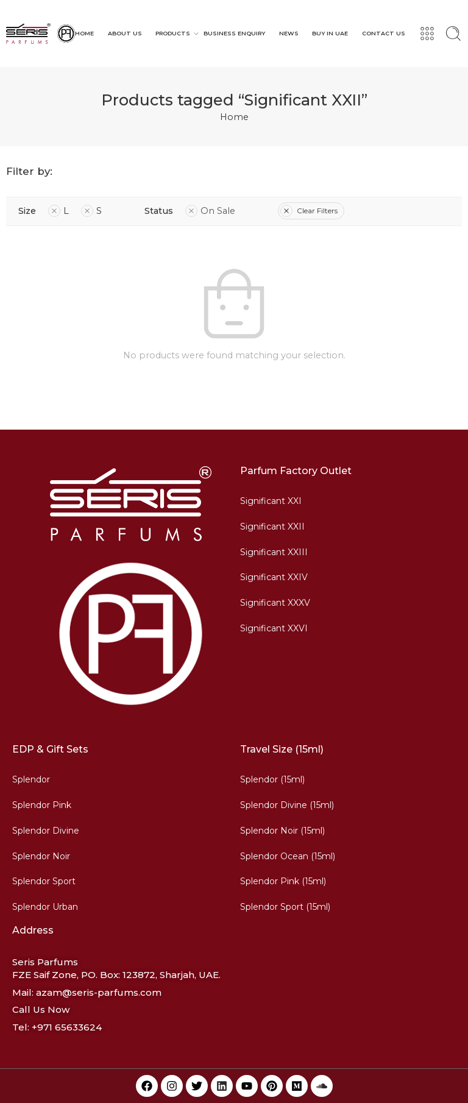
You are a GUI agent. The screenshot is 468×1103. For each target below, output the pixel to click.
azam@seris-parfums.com (98, 992)
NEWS (289, 33)
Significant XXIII (274, 552)
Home (234, 117)
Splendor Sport (44, 881)
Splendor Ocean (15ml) (287, 856)
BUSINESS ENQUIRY (234, 33)
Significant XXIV (274, 577)
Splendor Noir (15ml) (282, 830)
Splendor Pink (41, 805)
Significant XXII (272, 526)
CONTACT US (383, 33)
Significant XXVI (274, 628)
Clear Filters (309, 210)
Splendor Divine (45, 830)
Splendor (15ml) (272, 779)
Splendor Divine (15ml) (287, 805)
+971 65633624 (67, 1027)
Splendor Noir (41, 856)
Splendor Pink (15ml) (283, 881)
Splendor (31, 779)
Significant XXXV (275, 602)
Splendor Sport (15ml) (285, 906)
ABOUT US (125, 33)
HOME (84, 33)
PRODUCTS (172, 33)
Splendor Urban (45, 906)
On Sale (210, 210)
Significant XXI (271, 500)
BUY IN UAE (330, 33)
